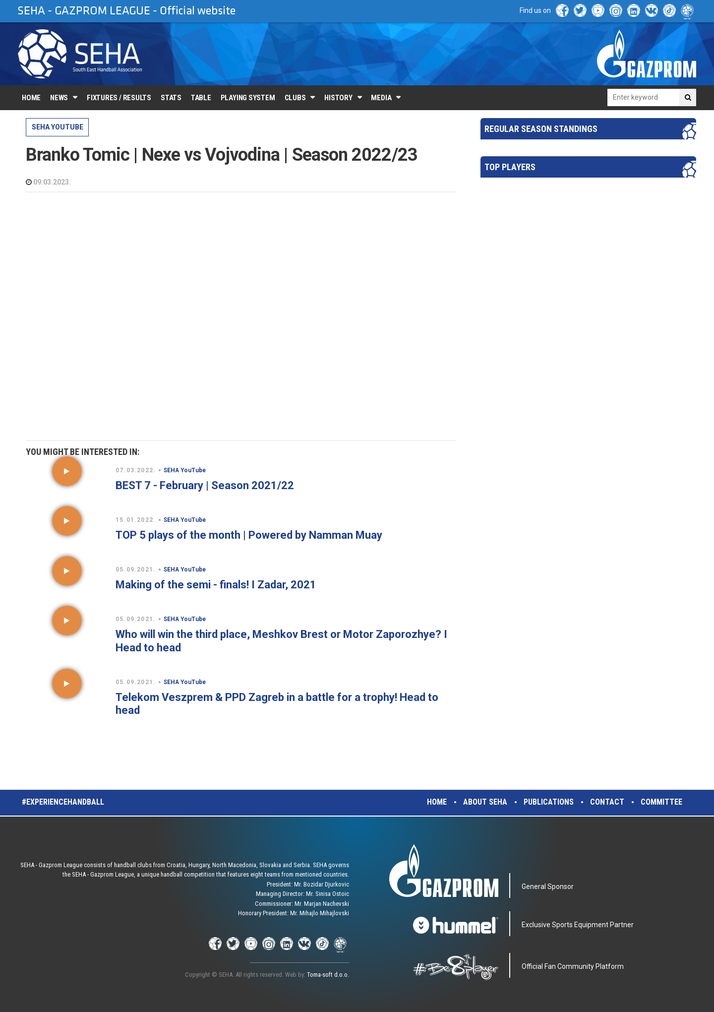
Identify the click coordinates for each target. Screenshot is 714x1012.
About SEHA (485, 802)
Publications (549, 802)
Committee (661, 802)
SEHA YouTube (57, 127)
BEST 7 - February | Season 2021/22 (205, 485)
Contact (607, 802)
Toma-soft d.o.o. (328, 974)
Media (381, 97)
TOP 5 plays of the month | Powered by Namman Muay (249, 535)
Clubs (295, 97)
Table (201, 97)
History (338, 97)
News (59, 97)
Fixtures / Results (119, 97)
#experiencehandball (63, 802)
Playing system (248, 97)
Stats (171, 97)
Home (31, 97)
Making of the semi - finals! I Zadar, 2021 (216, 584)
